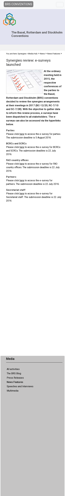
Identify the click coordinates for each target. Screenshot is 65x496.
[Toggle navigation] (60, 4)
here (22, 134)
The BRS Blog (14, 373)
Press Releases (15, 377)
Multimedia (12, 390)
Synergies (22, 54)
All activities (13, 369)
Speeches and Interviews (20, 386)
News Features (15, 382)
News (42, 54)
